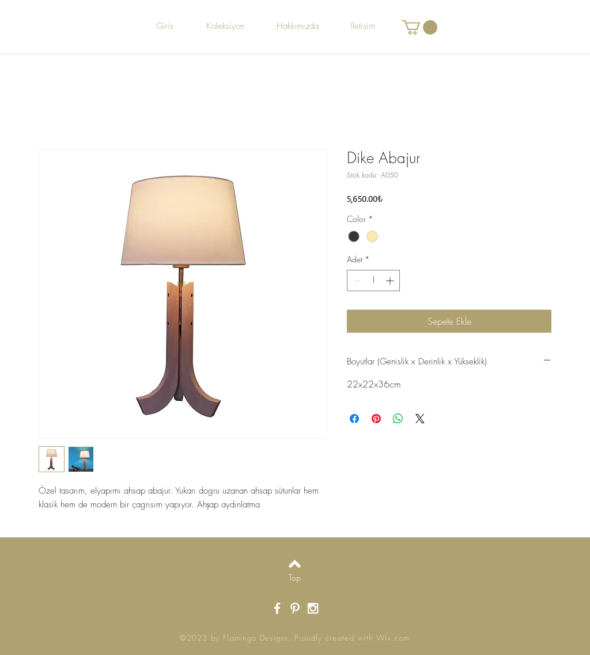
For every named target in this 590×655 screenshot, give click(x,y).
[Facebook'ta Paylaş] (354, 419)
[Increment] (391, 280)
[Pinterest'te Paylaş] (376, 419)
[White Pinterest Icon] (295, 608)
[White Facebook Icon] (277, 608)
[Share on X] (420, 419)
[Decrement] (356, 280)
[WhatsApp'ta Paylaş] (398, 419)
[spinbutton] (373, 280)
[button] (419, 27)
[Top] (294, 578)
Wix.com (393, 638)
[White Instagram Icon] (312, 608)
